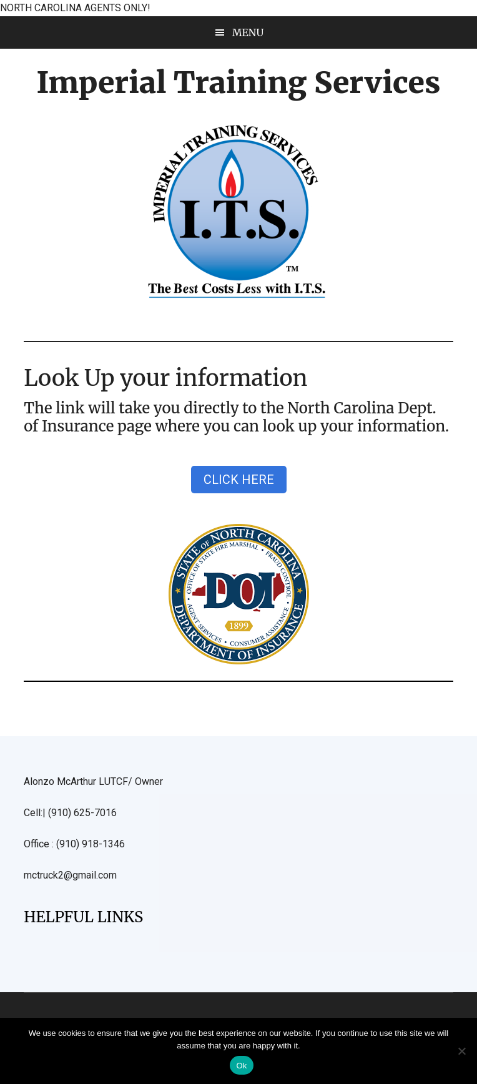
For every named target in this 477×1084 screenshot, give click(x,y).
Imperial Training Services (238, 82)
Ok (241, 1065)
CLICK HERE (239, 479)
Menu (248, 32)
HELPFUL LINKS (83, 917)
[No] (461, 1051)
